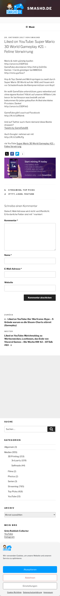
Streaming (15, 190)
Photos (11, 476)
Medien (8, 452)
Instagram (9, 537)
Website (8, 282)
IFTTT (11, 194)
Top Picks (29, 190)
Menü (30, 27)
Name (8, 255)
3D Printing (13, 456)
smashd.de (39, 8)
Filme (10, 471)
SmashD (35, 37)
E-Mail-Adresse (13, 268)
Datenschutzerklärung (15, 586)
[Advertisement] (30, 386)
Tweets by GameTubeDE (16, 128)
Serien (11, 481)
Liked (19, 194)
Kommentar (11, 220)
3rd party (16, 460)
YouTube (29, 194)
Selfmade (16, 465)
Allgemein (9, 447)
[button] (7, 154)
